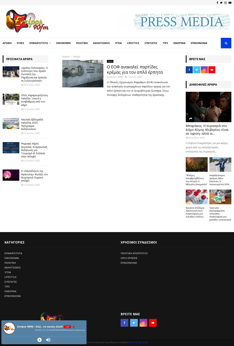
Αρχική (7, 43)
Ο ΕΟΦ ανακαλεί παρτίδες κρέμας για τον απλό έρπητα (135, 69)
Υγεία (118, 43)
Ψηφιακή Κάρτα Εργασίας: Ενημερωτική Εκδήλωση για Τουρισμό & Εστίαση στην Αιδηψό (34, 150)
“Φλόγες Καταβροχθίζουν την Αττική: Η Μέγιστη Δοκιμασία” (196, 180)
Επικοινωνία (199, 43)
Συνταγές (150, 43)
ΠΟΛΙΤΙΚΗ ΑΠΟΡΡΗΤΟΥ (134, 253)
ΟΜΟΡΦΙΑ (10, 291)
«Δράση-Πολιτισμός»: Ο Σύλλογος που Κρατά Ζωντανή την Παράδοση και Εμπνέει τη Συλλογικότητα (34, 74)
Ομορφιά (179, 43)
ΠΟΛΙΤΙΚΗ (10, 262)
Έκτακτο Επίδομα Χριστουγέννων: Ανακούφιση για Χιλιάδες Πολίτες (195, 212)
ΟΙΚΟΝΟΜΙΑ (11, 258)
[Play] (39, 339)
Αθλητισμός (101, 43)
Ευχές (20, 43)
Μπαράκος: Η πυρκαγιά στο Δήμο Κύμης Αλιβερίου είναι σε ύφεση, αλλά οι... (207, 129)
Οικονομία (63, 43)
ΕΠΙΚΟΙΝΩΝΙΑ (12, 296)
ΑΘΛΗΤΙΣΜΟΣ (12, 267)
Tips (165, 43)
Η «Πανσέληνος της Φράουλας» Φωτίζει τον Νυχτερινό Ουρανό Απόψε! (34, 175)
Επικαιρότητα (38, 43)
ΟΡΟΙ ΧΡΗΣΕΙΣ (129, 258)
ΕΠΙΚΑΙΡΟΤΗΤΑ (13, 253)
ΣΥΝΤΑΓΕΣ (10, 281)
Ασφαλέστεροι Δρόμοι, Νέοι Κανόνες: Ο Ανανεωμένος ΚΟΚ (219, 180)
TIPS (7, 286)
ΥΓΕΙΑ (7, 272)
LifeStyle (133, 43)
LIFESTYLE (10, 277)
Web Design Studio (139, 342)
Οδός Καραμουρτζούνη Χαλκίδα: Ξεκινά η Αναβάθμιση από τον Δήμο (34, 100)
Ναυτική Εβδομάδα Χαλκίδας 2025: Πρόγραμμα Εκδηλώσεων (32, 124)
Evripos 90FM (116, 76)
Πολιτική (82, 43)
